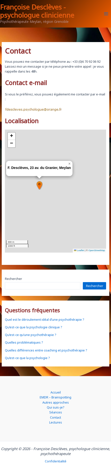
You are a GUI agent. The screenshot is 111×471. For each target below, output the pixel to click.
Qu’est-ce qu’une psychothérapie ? (30, 335)
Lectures (55, 422)
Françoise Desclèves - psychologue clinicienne (37, 11)
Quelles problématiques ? (24, 342)
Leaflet (79, 250)
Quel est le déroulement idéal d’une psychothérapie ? (44, 319)
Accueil (55, 392)
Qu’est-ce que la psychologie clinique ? (33, 327)
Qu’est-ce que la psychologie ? (27, 358)
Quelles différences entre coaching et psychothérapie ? (46, 350)
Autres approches (55, 402)
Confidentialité (55, 461)
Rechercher (13, 278)
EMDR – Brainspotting (55, 397)
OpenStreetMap (96, 250)
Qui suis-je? (55, 407)
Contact (55, 417)
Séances (55, 412)
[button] (39, 185)
